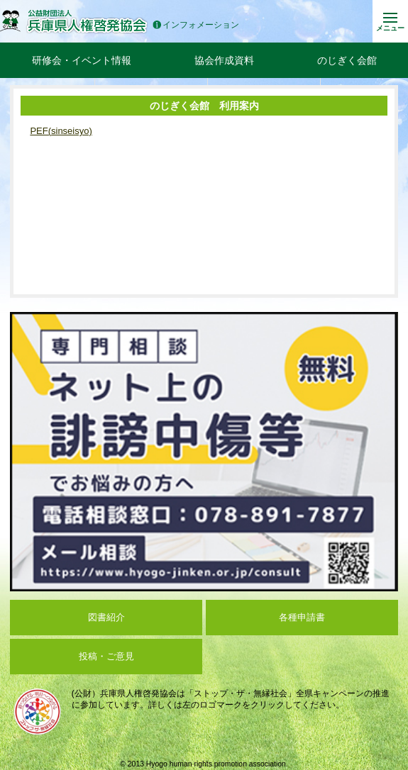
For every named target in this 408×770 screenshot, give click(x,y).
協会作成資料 (224, 60)
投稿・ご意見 (106, 656)
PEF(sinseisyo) (61, 130)
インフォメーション (196, 25)
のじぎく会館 (347, 60)
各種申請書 (302, 617)
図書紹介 (106, 617)
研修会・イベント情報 (81, 60)
